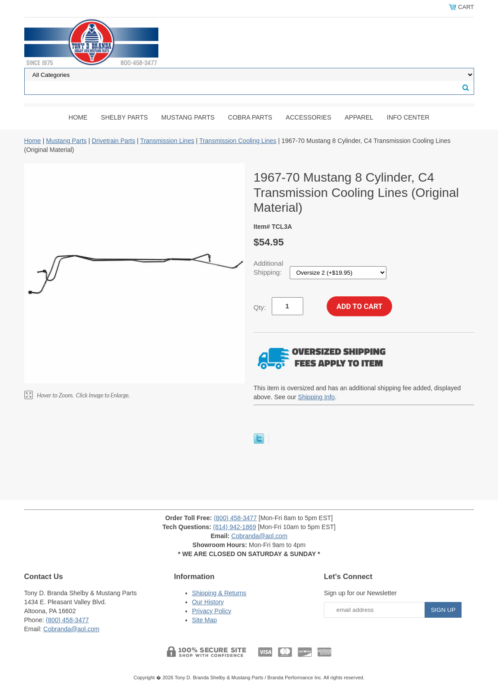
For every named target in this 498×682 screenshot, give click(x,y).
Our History (208, 602)
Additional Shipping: (269, 267)
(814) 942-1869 (234, 526)
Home (77, 117)
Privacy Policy (211, 611)
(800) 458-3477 (235, 518)
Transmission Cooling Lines (237, 140)
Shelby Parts (124, 117)
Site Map (204, 620)
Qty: (260, 307)
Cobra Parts (250, 117)
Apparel (359, 117)
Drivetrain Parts (113, 140)
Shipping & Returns (219, 593)
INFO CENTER (408, 117)
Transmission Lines (167, 140)
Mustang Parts (188, 117)
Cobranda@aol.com (259, 535)
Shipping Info (316, 397)
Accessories (308, 117)
